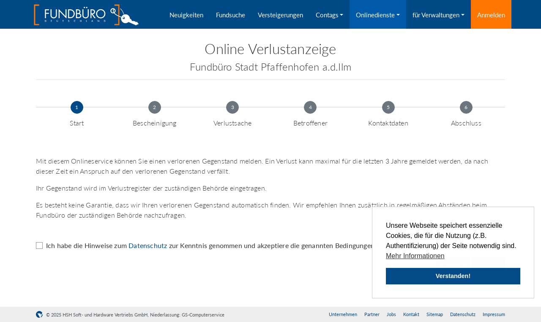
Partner (372, 314)
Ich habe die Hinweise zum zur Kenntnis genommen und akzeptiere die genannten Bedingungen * (212, 245)
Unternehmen (343, 314)
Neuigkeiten (186, 15)
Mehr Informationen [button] (415, 255)
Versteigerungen (280, 15)
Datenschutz (147, 245)
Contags (327, 15)
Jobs (391, 314)
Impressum (494, 314)
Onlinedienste (375, 15)
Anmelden (491, 15)
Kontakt (411, 314)
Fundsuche (230, 15)
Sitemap (434, 314)
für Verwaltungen (436, 15)
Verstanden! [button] (453, 276)
